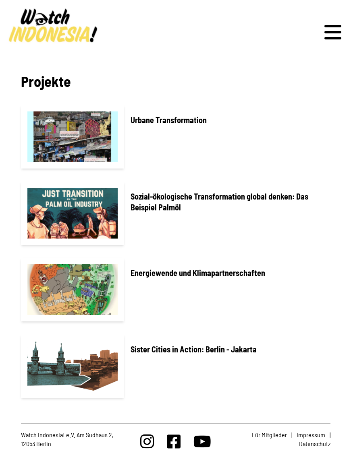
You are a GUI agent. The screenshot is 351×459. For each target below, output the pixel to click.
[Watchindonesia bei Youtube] (202, 441)
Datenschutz (314, 443)
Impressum (311, 434)
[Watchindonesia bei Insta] (147, 441)
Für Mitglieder (269, 434)
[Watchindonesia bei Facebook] (174, 441)
